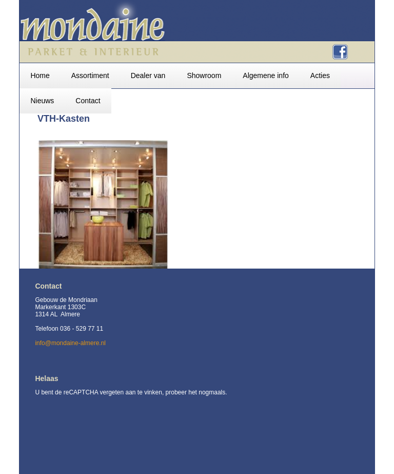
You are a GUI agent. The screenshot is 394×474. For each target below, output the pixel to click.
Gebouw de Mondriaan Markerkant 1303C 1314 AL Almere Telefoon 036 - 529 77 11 (69, 314)
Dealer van (148, 75)
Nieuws (42, 101)
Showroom (204, 75)
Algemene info (266, 75)
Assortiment (90, 75)
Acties (320, 75)
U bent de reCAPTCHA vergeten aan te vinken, (100, 392)
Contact (87, 101)
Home (39, 75)
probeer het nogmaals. (196, 392)
